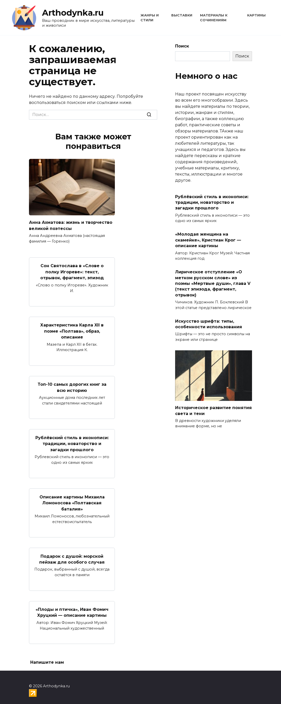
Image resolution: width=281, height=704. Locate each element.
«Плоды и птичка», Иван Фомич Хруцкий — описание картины (72, 607)
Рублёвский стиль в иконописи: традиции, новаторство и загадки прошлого (72, 440)
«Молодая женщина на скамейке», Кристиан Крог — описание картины (208, 240)
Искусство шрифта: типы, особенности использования (208, 324)
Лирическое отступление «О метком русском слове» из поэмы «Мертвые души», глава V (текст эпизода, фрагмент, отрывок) (212, 283)
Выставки (181, 15)
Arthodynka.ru (73, 13)
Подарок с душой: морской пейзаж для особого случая (72, 554)
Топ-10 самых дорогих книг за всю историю (72, 384)
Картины (256, 15)
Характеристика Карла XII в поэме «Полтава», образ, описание (72, 329)
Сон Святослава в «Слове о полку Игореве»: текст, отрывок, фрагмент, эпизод (72, 271)
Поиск (182, 46)
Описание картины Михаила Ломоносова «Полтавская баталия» (72, 498)
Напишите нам (47, 656)
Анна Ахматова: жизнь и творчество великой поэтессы (70, 225)
